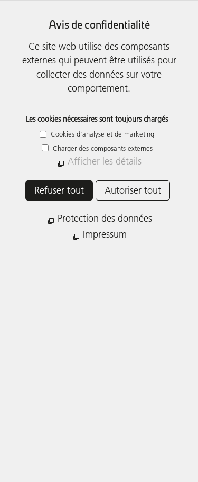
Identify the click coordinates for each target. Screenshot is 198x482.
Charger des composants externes (102, 148)
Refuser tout (59, 190)
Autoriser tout (133, 190)
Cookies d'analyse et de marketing (101, 134)
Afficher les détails (105, 161)
